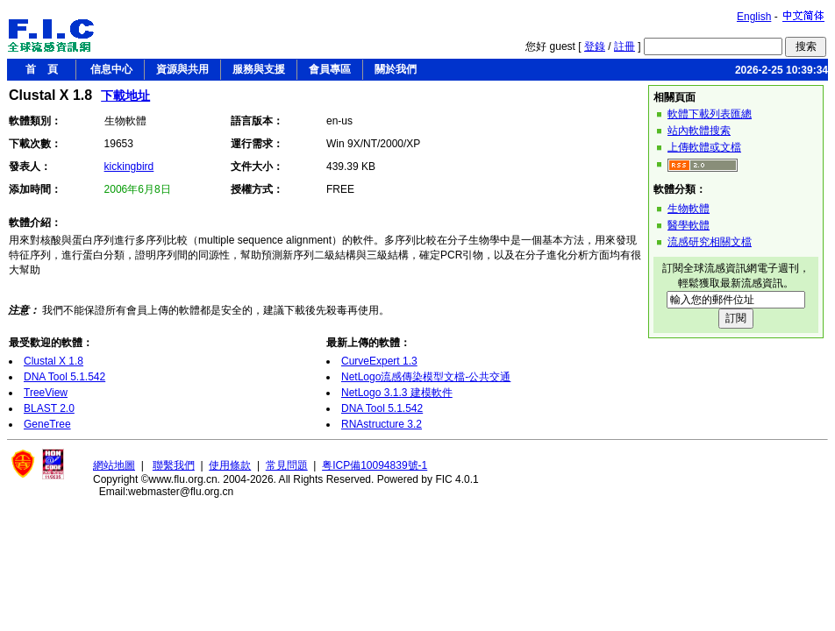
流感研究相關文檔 (709, 242)
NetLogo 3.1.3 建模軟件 (397, 392)
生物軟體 (688, 208)
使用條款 (230, 465)
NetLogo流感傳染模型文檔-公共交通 (425, 377)
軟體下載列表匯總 (709, 114)
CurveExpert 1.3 (379, 361)
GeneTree (47, 424)
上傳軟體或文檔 (704, 147)
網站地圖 (114, 465)
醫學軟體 (688, 225)
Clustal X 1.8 (53, 361)
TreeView (46, 392)
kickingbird (129, 166)
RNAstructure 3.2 (381, 424)
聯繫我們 (174, 465)
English (754, 17)
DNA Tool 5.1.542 (64, 377)
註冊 (624, 46)
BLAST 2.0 (49, 408)
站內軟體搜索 (699, 130)
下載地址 (125, 96)
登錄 (594, 46)
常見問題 (287, 465)
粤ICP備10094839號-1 (374, 465)
